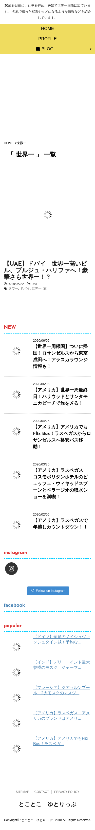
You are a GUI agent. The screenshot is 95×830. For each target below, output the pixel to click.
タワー (13, 288)
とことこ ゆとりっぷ (47, 804)
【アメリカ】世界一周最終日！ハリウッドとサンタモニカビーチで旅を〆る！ (60, 397)
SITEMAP (22, 792)
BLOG (47, 49)
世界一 (37, 288)
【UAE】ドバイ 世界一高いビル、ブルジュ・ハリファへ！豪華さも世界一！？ (46, 270)
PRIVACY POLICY (66, 792)
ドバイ (25, 288)
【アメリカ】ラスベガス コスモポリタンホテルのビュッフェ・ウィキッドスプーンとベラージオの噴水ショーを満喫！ (60, 484)
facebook (14, 605)
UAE (34, 284)
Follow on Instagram (48, 591)
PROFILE (47, 38)
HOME (47, 28)
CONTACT (41, 792)
